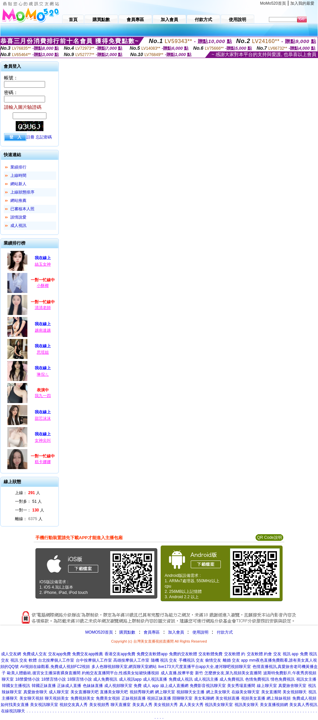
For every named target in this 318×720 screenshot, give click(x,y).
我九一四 (43, 395)
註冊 (30, 137)
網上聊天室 (165, 692)
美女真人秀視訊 (303, 704)
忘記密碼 (44, 137)
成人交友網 (11, 654)
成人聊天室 (59, 692)
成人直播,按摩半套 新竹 (182, 673)
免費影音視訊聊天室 (208, 685)
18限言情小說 (79, 679)
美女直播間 (271, 692)
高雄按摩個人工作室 (131, 660)
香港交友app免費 (120, 654)
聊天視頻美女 (57, 698)
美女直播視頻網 (274, 704)
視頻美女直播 (253, 698)
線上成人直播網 (174, 685)
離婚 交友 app (235, 660)
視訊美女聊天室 (219, 704)
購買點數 (126, 632)
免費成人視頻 (304, 698)
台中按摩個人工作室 (94, 660)
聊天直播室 (121, 704)
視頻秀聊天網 (142, 692)
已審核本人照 (22, 209)
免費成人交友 (35, 654)
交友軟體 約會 (259, 654)
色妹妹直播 (93, 685)
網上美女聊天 (218, 692)
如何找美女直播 (15, 704)
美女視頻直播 (227, 698)
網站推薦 (18, 200)
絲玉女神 (43, 264)
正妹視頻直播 (134, 698)
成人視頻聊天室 (118, 685)
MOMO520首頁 (99, 632)
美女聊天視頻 (31, 698)
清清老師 (43, 307)
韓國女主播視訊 (16, 685)
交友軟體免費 (210, 654)
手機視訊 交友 (191, 660)
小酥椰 (43, 285)
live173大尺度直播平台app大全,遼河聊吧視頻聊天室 (204, 666)
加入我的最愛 (302, 3)
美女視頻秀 (99, 704)
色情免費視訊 (257, 679)
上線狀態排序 (22, 192)
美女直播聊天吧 (84, 692)
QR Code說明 (269, 537)
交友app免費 (59, 654)
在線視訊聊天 (13, 711)
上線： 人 (27, 492)
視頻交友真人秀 (73, 704)
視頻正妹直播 (159, 698)
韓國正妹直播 (44, 685)
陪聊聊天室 (182, 698)
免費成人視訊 (181, 679)
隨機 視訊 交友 (164, 660)
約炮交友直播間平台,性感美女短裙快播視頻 (120, 673)
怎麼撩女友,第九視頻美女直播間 (233, 673)
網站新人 (18, 184)
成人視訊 (18, 225)
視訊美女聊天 (246, 704)
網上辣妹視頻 (279, 698)
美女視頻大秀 (166, 704)
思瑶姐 (43, 352)
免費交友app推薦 (87, 654)
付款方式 (225, 632)
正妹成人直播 (69, 685)
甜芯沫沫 (43, 418)
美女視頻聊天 (295, 692)
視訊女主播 (306, 679)
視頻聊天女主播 (190, 692)
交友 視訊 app (285, 654)
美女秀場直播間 (241, 685)
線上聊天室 (267, 685)
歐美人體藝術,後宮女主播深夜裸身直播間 (43, 673)
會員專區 (152, 632)
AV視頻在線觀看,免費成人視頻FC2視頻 (55, 666)
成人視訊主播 (206, 679)
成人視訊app (130, 679)
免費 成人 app (146, 685)
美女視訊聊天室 (44, 704)
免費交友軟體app (152, 654)
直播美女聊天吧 (114, 692)
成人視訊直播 (155, 679)
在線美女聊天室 (245, 692)
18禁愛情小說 (27, 679)
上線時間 (18, 175)
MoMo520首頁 (273, 3)
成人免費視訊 (105, 679)
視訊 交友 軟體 (23, 660)
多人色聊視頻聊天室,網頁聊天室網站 (124, 666)
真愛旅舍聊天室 (292, 685)
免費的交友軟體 (183, 654)
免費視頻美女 (82, 698)
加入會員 (176, 632)
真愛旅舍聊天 (35, 692)
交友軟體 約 (234, 654)
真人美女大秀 (191, 704)
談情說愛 (18, 217)
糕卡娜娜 (43, 461)
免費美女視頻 (108, 698)
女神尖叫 (43, 440)
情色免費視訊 (283, 679)
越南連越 (43, 330)
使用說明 (200, 632)
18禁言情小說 (53, 679)
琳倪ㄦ (43, 374)
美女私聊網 (204, 698)
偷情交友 (213, 660)
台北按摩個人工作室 (56, 660)
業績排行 (18, 167)
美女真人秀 (142, 704)
